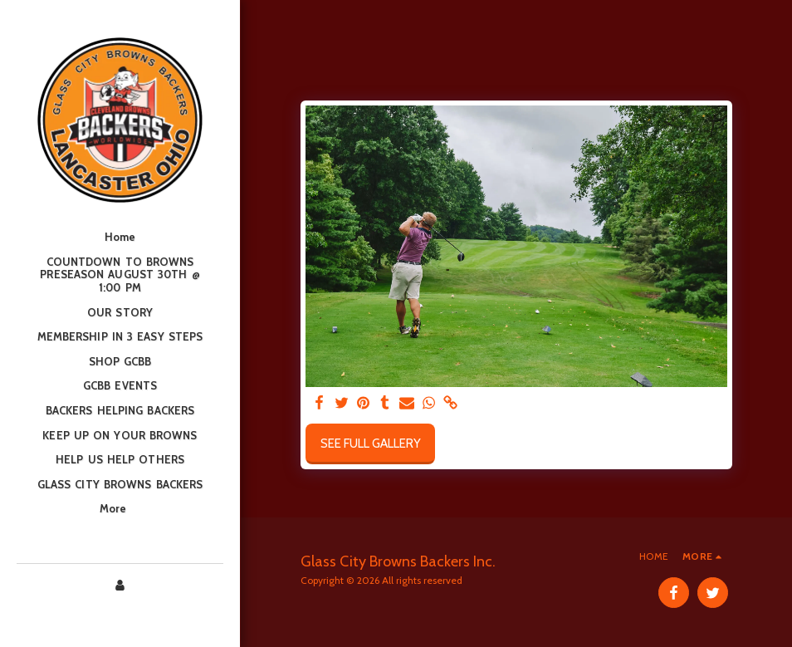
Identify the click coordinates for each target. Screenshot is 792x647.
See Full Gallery (370, 443)
